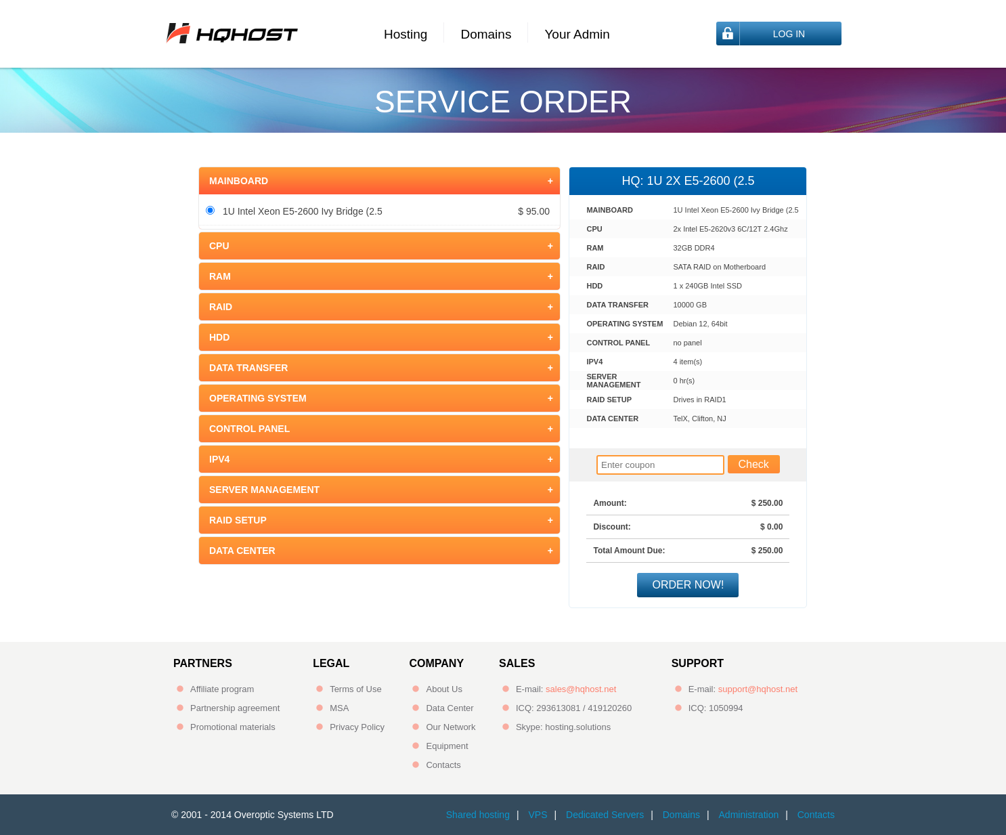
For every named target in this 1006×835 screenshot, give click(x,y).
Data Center (449, 708)
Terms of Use (356, 689)
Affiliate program (222, 689)
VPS (537, 814)
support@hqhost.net (757, 689)
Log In (789, 33)
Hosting (405, 34)
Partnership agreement (235, 708)
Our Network (450, 727)
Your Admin (576, 34)
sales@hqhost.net (581, 689)
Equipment (447, 746)
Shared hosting (478, 814)
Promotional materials (233, 727)
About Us (444, 689)
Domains (485, 34)
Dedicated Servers (605, 814)
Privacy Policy (357, 727)
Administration (749, 814)
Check (754, 464)
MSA (339, 708)
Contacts (443, 765)
